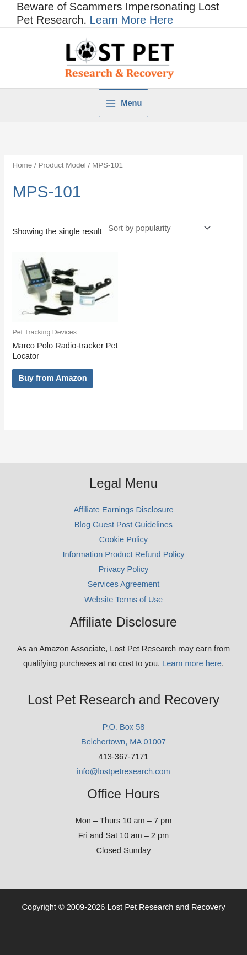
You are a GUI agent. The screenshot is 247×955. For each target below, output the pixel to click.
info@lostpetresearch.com (123, 771)
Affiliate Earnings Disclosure (123, 509)
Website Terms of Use (123, 599)
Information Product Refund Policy (123, 554)
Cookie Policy (123, 539)
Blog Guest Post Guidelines (123, 524)
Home (22, 165)
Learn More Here (132, 20)
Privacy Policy (124, 569)
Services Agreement (123, 584)
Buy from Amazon (52, 378)
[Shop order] (157, 228)
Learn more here (192, 663)
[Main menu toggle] (124, 103)
